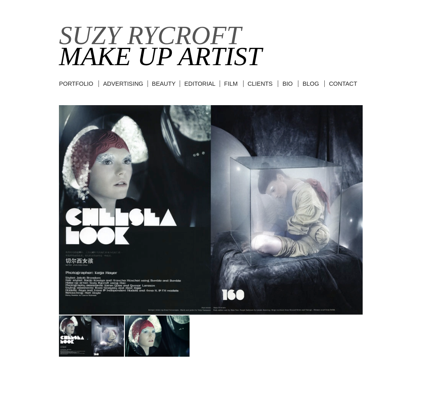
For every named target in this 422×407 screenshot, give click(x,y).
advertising (123, 83)
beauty (164, 83)
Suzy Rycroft (150, 35)
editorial (200, 83)
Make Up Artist (160, 56)
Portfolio (76, 83)
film (231, 83)
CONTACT (343, 83)
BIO (287, 83)
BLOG (310, 83)
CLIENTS (260, 83)
